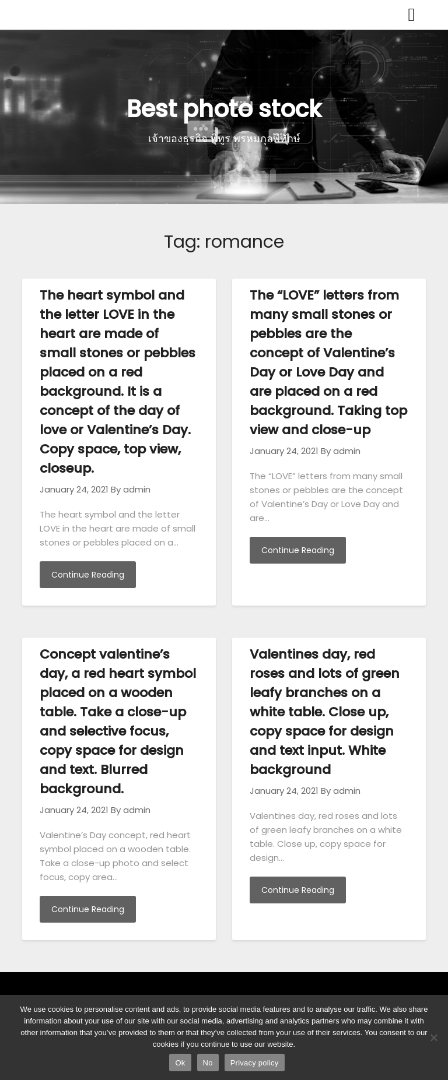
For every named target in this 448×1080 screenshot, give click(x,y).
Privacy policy (254, 1062)
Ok (180, 1062)
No (208, 1062)
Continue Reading (87, 575)
